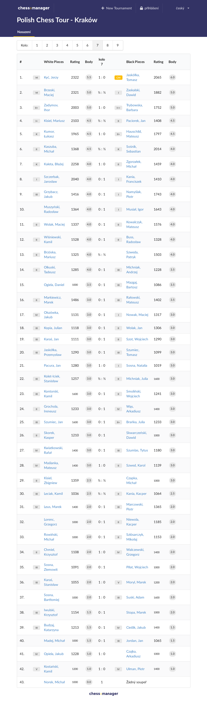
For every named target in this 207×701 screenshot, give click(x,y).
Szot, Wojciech (137, 339)
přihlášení (149, 8)
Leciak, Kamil (53, 493)
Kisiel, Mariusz (54, 121)
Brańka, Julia (135, 422)
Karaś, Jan (51, 339)
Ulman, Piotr (135, 669)
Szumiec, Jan (53, 422)
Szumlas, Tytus (137, 450)
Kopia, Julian (53, 328)
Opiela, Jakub (54, 654)
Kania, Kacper (136, 493)
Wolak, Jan (134, 328)
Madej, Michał (54, 640)
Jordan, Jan (134, 640)
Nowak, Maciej (137, 315)
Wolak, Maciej (54, 224)
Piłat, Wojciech (137, 567)
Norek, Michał (54, 682)
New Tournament (116, 8)
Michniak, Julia (137, 378)
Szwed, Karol (135, 465)
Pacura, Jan (52, 365)
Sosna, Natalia (136, 365)
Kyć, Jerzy (51, 77)
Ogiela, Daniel (54, 285)
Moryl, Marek (136, 582)
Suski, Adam (135, 597)
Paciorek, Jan (136, 121)
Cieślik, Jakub (136, 627)
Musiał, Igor (135, 209)
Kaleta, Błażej (53, 164)
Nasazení (24, 32)
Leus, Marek (52, 507)
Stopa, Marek (136, 612)
